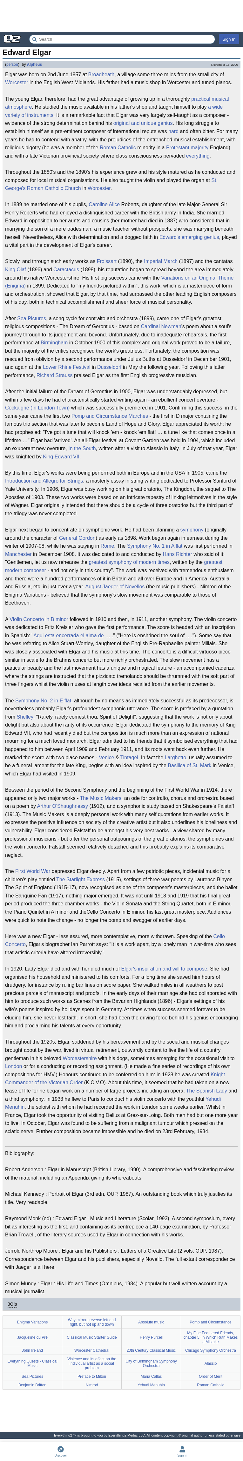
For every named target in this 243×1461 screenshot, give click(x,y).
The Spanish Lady (206, 1090)
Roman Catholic (118, 147)
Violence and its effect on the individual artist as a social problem (91, 1363)
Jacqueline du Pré (32, 1337)
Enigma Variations (32, 1322)
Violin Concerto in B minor (39, 619)
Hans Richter (177, 554)
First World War (32, 871)
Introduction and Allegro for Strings (44, 481)
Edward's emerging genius (189, 237)
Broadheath (101, 74)
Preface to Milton (92, 1376)
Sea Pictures (31, 318)
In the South (82, 448)
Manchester (18, 554)
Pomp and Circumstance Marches (109, 416)
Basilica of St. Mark (189, 765)
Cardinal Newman (161, 326)
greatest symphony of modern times (129, 562)
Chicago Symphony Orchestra (210, 1350)
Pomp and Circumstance (210, 1322)
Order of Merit (210, 1376)
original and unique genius (143, 123)
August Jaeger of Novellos (115, 586)
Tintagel (129, 757)
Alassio (211, 1363)
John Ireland (32, 1350)
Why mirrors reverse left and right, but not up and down (92, 1322)
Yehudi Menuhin (151, 1385)
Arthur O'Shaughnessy (62, 806)
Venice (106, 757)
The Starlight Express (80, 879)
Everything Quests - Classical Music (32, 1363)
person (12, 64)
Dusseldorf (109, 367)
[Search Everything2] (122, 39)
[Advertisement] (121, 16)
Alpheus (34, 64)
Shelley (25, 717)
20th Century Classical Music (151, 1350)
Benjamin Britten (32, 1385)
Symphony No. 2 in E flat (43, 700)
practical (200, 99)
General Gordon (77, 538)
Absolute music (151, 1322)
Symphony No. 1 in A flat (154, 546)
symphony (191, 529)
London (13, 1066)
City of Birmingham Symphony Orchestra (151, 1363)
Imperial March (161, 261)
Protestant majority (187, 147)
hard (173, 131)
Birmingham (54, 342)
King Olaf (15, 269)
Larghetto (175, 757)
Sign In (229, 39)
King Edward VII (61, 456)
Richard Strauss (55, 375)
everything (198, 156)
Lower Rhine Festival (66, 367)
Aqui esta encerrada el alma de (68, 635)
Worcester (16, 82)
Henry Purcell (151, 1337)
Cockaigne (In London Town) (37, 407)
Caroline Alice (104, 204)
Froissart (107, 261)
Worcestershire (80, 1058)
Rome (107, 546)
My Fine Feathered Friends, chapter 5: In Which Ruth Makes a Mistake (211, 1337)
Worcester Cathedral (91, 1350)
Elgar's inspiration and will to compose (164, 968)
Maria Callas (151, 1376)
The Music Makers (100, 798)
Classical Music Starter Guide (92, 1337)
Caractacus (66, 269)
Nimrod (92, 1385)
